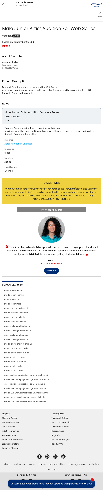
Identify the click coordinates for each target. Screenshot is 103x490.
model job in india (12, 303)
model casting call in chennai (18, 330)
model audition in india (15, 321)
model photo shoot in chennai (18, 344)
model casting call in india (16, 339)
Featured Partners (10, 422)
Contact (42, 464)
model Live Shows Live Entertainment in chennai (26, 392)
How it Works (19, 464)
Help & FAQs (57, 444)
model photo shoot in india (17, 352)
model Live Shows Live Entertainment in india (25, 401)
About (7, 464)
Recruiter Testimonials (12, 440)
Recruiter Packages (60, 440)
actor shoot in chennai (14, 357)
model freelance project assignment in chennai (26, 379)
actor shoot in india (13, 366)
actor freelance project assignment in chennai (26, 375)
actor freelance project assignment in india (24, 384)
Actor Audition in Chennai (18, 143)
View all (51, 270)
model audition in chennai (16, 312)
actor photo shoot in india (16, 348)
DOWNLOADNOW (96, 5)
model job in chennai (14, 295)
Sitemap (52, 469)
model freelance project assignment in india (25, 388)
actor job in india (12, 299)
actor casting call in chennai (17, 326)
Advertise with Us (57, 464)
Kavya (51, 260)
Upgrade (56, 435)
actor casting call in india (16, 335)
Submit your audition (61, 422)
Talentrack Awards (60, 427)
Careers (31, 464)
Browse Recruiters (10, 444)
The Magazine (58, 414)
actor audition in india (14, 317)
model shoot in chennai (15, 361)
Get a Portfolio (8, 427)
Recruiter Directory (10, 448)
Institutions (94, 464)
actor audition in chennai (16, 308)
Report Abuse (58, 431)
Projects (6, 414)
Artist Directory (9, 435)
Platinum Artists (9, 418)
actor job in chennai (13, 290)
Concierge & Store (77, 464)
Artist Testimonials (10, 431)
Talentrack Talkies (60, 418)
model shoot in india (13, 370)
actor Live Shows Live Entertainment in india (24, 397)
